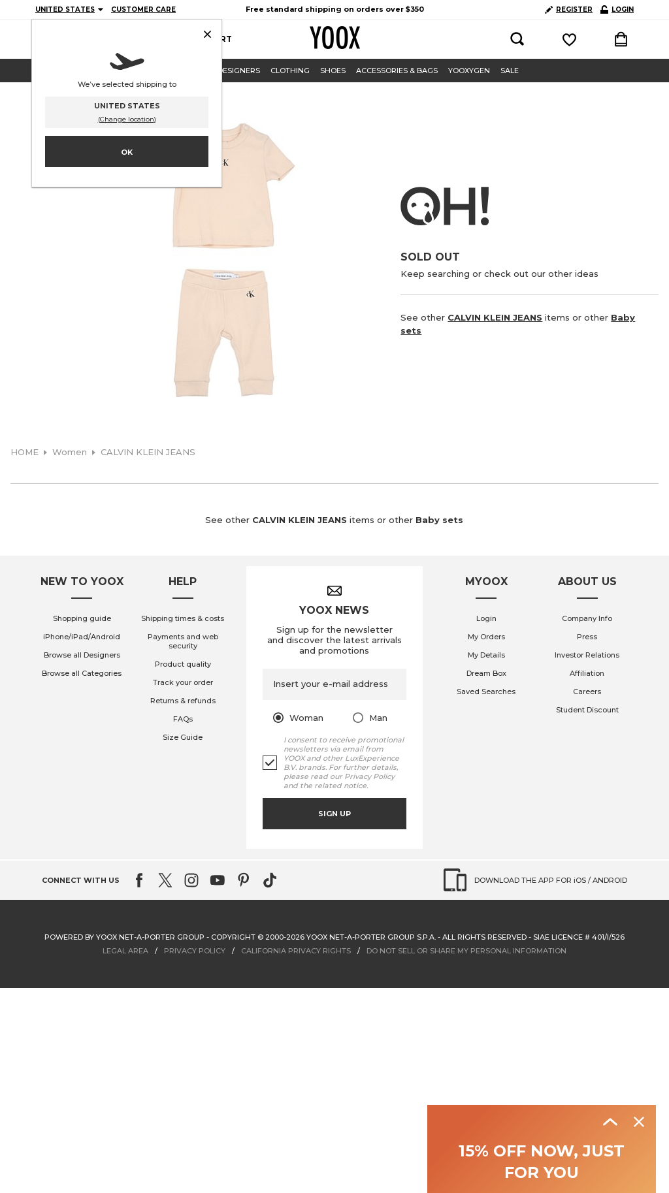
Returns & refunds (183, 700)
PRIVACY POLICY (194, 950)
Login (486, 618)
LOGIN (617, 9)
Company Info (587, 618)
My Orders (486, 636)
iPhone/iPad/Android (81, 636)
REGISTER (569, 9)
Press (587, 636)
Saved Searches (486, 691)
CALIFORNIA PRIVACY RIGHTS (296, 950)
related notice (340, 785)
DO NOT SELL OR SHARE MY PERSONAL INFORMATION (466, 950)
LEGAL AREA (125, 950)
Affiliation (587, 673)
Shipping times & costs (182, 618)
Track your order (183, 682)
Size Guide (183, 737)
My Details (486, 655)
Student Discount (587, 709)
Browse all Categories (82, 673)
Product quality (183, 664)
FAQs (183, 719)
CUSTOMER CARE (143, 9)
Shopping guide (82, 618)
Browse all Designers (82, 655)
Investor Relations (587, 655)
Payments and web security (183, 641)
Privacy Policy (369, 776)
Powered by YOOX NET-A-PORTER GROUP (124, 937)
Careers (587, 691)
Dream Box (486, 673)
